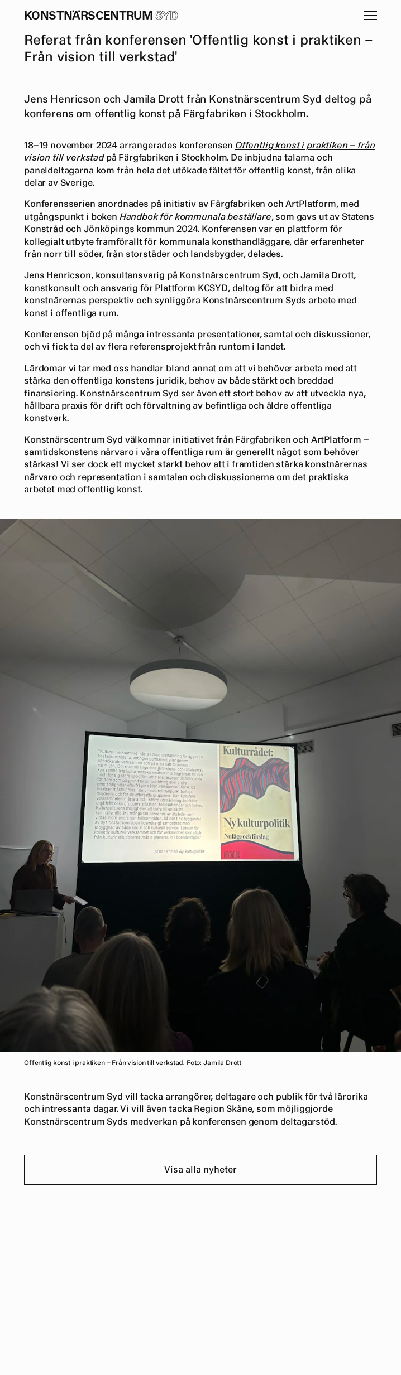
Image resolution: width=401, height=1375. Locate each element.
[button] (370, 15)
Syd (166, 16)
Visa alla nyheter (200, 1169)
